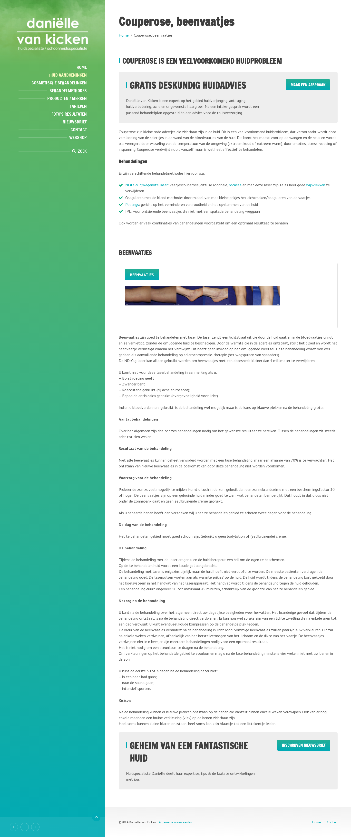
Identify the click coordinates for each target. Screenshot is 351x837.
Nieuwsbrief (75, 122)
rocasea (235, 184)
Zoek (82, 151)
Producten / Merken (67, 98)
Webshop (78, 137)
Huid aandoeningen (68, 75)
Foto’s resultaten (69, 114)
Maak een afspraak (308, 85)
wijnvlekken (315, 184)
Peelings (132, 204)
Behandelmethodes (68, 90)
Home (82, 67)
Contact (78, 129)
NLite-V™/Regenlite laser (146, 184)
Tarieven (78, 106)
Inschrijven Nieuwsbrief (303, 745)
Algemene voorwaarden (175, 822)
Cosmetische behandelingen (59, 83)
